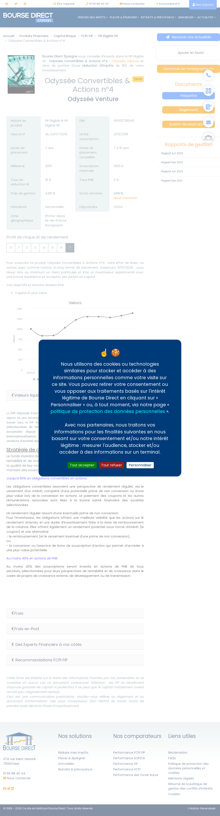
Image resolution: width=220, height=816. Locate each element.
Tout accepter (82, 465)
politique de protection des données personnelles (107, 411)
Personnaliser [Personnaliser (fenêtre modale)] (140, 465)
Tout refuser (111, 465)
